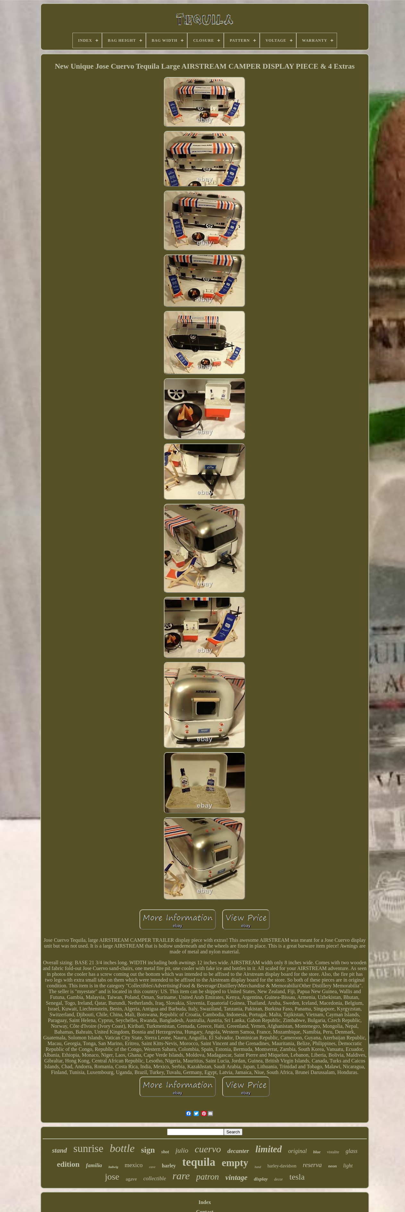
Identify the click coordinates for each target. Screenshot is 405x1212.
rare (181, 1176)
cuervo (208, 1149)
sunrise (88, 1148)
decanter (238, 1151)
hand (258, 1167)
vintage (236, 1177)
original (297, 1151)
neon (332, 1166)
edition (68, 1164)
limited (269, 1149)
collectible (154, 1178)
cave (152, 1167)
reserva (312, 1164)
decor (278, 1179)
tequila (198, 1162)
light (347, 1165)
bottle (122, 1148)
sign (148, 1150)
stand (59, 1150)
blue (317, 1151)
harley (169, 1165)
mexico (134, 1165)
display (261, 1179)
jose (112, 1177)
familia (94, 1165)
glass (352, 1151)
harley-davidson (281, 1166)
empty (235, 1162)
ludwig (113, 1167)
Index (204, 1202)
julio (181, 1150)
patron (207, 1177)
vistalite (333, 1152)
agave (131, 1179)
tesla (297, 1177)
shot (165, 1151)
